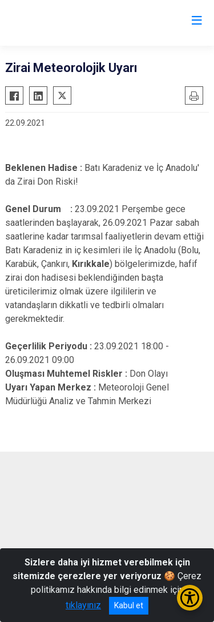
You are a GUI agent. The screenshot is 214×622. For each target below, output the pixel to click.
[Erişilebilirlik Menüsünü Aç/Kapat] (190, 598)
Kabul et (128, 605)
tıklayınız (83, 605)
